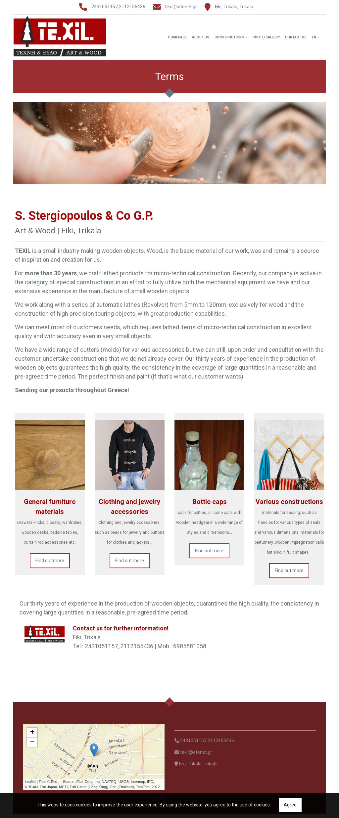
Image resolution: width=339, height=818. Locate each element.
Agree (290, 804)
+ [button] (32, 737)
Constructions (230, 39)
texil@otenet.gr (181, 6)
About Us (200, 39)
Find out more (49, 564)
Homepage (177, 39)
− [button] (32, 746)
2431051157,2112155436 (118, 6)
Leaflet (30, 786)
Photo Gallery (266, 39)
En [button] (314, 39)
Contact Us (296, 39)
